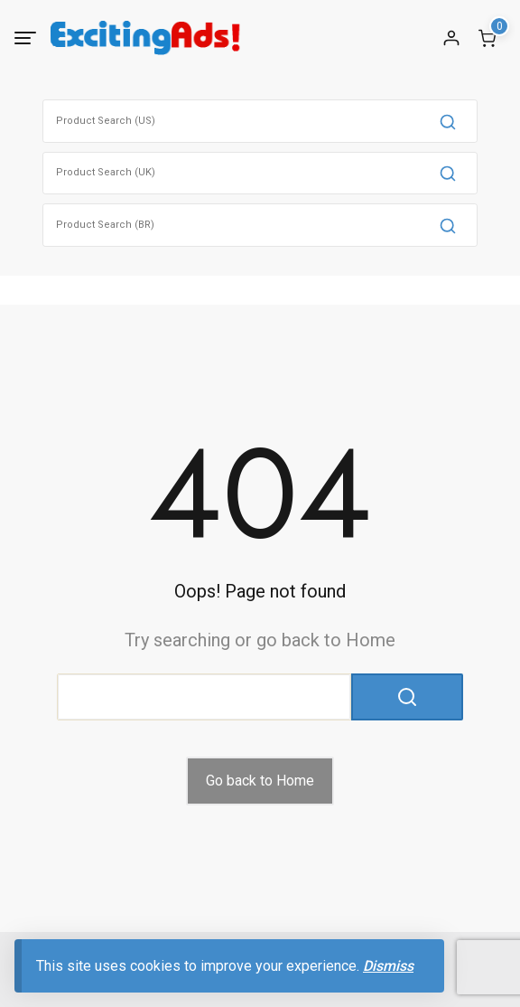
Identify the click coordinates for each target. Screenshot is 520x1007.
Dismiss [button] (388, 965)
